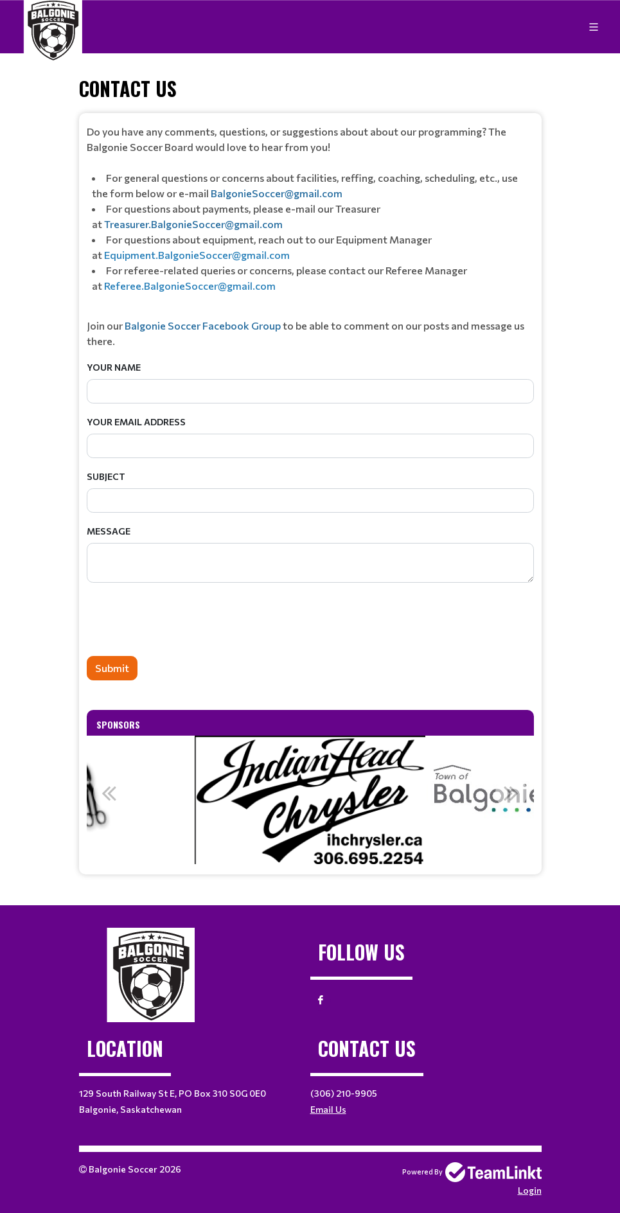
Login (530, 1190)
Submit (112, 668)
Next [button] (511, 793)
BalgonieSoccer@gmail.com (276, 193)
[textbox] (310, 236)
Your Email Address (136, 421)
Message (108, 531)
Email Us (328, 1109)
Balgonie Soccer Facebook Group (204, 325)
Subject (106, 476)
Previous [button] (109, 793)
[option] (310, 800)
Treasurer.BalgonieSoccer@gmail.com (193, 224)
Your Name (114, 367)
